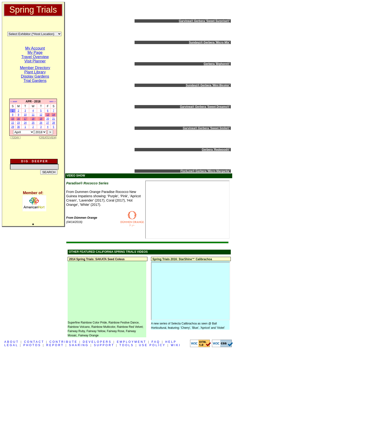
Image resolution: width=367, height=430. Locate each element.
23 (18, 122)
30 (18, 127)
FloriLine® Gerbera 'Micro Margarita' (205, 171)
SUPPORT (104, 345)
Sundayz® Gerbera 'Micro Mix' (209, 42)
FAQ (155, 342)
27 (47, 122)
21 (53, 118)
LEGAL (11, 345)
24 (25, 122)
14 (53, 114)
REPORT (55, 345)
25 (33, 122)
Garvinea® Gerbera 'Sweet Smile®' (206, 128)
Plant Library (35, 72)
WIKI (176, 345)
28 (53, 122)
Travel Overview (35, 57)
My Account (35, 48)
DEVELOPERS (97, 342)
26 (41, 122)
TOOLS (126, 345)
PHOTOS (32, 345)
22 (12, 122)
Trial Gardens (35, 81)
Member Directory (35, 68)
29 (12, 127)
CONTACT (34, 342)
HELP (170, 342)
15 (12, 118)
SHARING (79, 345)
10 (25, 114)
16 (18, 118)
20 (47, 118)
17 (25, 118)
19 (41, 118)
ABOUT (11, 342)
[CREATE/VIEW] (47, 137)
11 (33, 114)
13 (47, 114)
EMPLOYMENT (131, 342)
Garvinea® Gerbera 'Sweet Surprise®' (204, 21)
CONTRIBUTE (64, 342)
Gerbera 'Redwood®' (216, 149)
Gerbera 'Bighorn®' (217, 64)
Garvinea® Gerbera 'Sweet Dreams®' (205, 106)
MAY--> (53, 102)
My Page (34, 53)
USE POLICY (152, 345)
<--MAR (13, 102)
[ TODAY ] (15, 137)
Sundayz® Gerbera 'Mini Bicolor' (208, 85)
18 (33, 118)
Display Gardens (35, 76)
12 (41, 114)
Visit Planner (35, 61)
